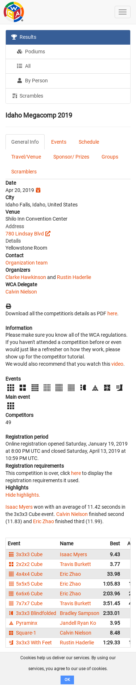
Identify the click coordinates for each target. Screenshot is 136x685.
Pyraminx (22, 623)
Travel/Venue (26, 157)
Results (23, 37)
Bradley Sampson (79, 613)
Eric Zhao (43, 521)
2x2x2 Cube (25, 564)
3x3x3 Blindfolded (32, 613)
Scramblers (24, 172)
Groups (110, 157)
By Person (32, 80)
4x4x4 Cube (25, 574)
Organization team (26, 263)
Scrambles (27, 95)
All (23, 66)
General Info (25, 142)
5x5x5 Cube (25, 584)
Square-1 (22, 633)
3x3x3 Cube (25, 554)
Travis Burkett (75, 564)
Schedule (89, 142)
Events (58, 142)
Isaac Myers (19, 507)
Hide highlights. (22, 495)
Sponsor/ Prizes (71, 157)
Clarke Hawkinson (25, 277)
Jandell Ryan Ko (78, 623)
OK (67, 679)
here (112, 313)
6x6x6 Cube (25, 593)
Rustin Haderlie (74, 277)
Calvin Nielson (21, 292)
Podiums (31, 51)
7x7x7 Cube (25, 603)
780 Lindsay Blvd (24, 234)
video (117, 364)
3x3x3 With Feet (30, 642)
